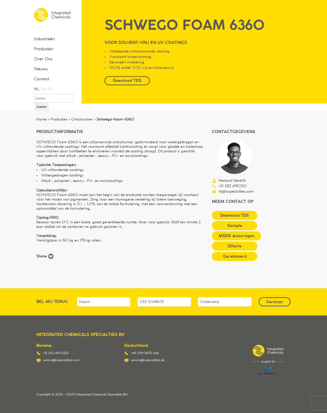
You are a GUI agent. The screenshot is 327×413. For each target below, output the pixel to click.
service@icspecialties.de (147, 360)
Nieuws (41, 69)
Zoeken (42, 106)
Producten (43, 49)
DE (50, 89)
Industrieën (44, 39)
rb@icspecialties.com (236, 191)
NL (36, 89)
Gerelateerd (234, 256)
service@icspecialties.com (61, 360)
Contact (41, 79)
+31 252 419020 (233, 186)
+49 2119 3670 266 (145, 353)
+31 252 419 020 (55, 353)
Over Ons (43, 59)
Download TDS (127, 80)
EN (43, 89)
